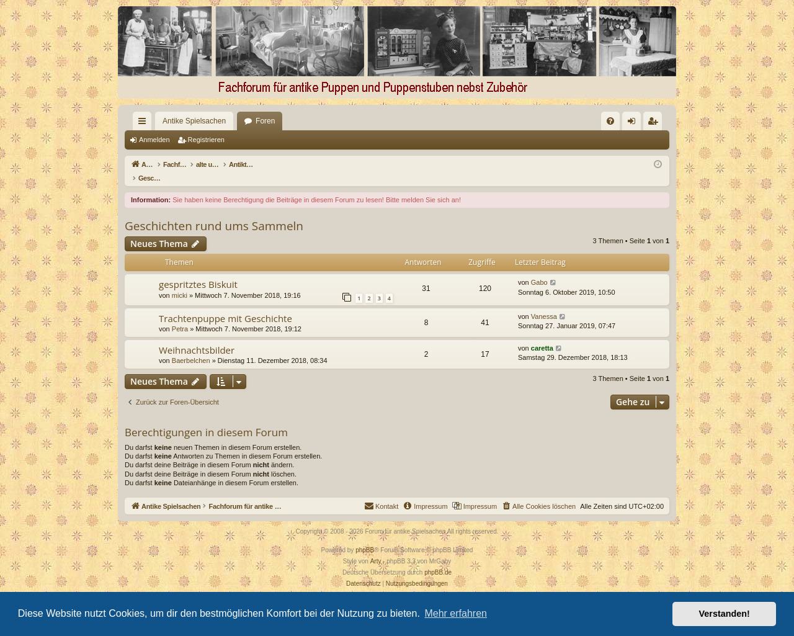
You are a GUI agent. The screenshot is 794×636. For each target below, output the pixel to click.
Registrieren (206, 139)
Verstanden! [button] (724, 614)
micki (179, 282)
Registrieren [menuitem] (655, 123)
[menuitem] (483, 121)
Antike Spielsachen (171, 121)
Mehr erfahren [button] (455, 613)
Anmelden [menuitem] (634, 123)
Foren (242, 121)
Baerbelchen (191, 347)
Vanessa (544, 303)
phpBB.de (438, 559)
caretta (542, 335)
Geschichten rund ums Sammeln (214, 213)
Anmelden (154, 139)
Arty (375, 548)
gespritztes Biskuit (198, 271)
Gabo (539, 269)
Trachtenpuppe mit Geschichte (225, 305)
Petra (180, 316)
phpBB (364, 537)
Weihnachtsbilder (196, 337)
